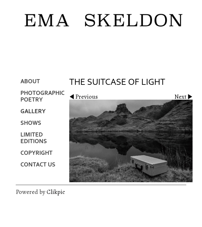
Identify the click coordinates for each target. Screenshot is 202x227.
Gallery (33, 111)
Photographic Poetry (42, 96)
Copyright (36, 153)
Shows (30, 123)
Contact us (37, 164)
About (30, 81)
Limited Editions (33, 138)
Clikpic (56, 192)
